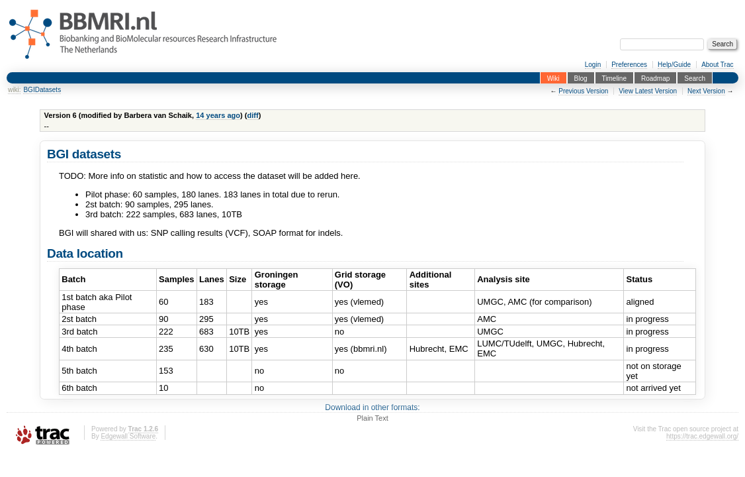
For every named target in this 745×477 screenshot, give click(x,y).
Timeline (614, 77)
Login (593, 64)
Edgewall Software (128, 436)
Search (694, 77)
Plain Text (372, 418)
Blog (581, 77)
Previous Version (583, 91)
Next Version (706, 91)
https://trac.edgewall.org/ (702, 436)
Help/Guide (674, 64)
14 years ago (218, 115)
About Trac (717, 64)
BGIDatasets (42, 89)
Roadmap (655, 77)
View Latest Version (648, 91)
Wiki (553, 77)
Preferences (629, 64)
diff (253, 115)
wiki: (14, 89)
